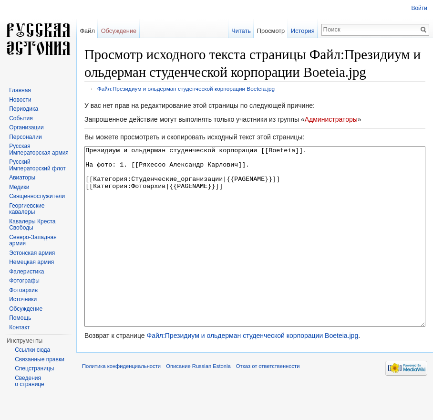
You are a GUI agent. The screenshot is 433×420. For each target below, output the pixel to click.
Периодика (23, 108)
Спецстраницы (34, 368)
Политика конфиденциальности (121, 402)
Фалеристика (26, 271)
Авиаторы (22, 177)
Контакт (19, 327)
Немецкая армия (31, 262)
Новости (20, 99)
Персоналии (25, 137)
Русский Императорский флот (37, 165)
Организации (26, 127)
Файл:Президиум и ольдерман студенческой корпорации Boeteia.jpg (186, 88)
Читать (241, 30)
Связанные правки (39, 359)
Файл (87, 30)
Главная (20, 90)
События (21, 118)
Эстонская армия (32, 253)
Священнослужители (37, 196)
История (303, 30)
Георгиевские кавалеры (26, 209)
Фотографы (24, 280)
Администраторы (331, 119)
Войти (419, 8)
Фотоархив (23, 290)
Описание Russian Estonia (198, 402)
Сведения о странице (29, 381)
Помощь (20, 318)
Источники (23, 299)
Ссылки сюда (32, 349)
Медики (19, 187)
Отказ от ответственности (268, 402)
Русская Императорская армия (39, 149)
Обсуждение (119, 30)
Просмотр (271, 30)
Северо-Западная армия (33, 240)
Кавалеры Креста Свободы (32, 224)
